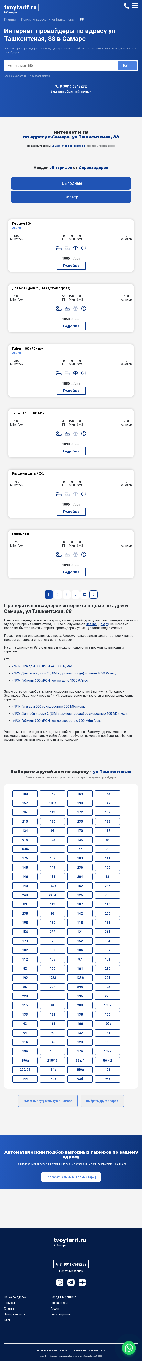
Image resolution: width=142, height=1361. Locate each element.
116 (107, 904)
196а (25, 1060)
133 (25, 1015)
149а (52, 1079)
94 (25, 1033)
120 (80, 1042)
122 (52, 1015)
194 (25, 1051)
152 (80, 941)
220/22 (25, 1070)
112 (25, 959)
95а (107, 1079)
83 (25, 904)
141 (107, 858)
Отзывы (9, 1308)
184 (107, 941)
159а (80, 1070)
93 (25, 1024)
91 (52, 1005)
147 (107, 803)
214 (107, 932)
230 (80, 821)
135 (80, 840)
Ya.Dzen (82, 1282)
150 (107, 1015)
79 (107, 849)
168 (107, 1042)
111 (52, 1024)
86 (107, 877)
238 (25, 913)
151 (107, 959)
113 (52, 904)
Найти (127, 65)
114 (25, 1042)
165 (107, 794)
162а (52, 886)
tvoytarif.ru (20, 7)
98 (52, 913)
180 (52, 996)
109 (107, 812)
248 (25, 895)
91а (25, 840)
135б (80, 978)
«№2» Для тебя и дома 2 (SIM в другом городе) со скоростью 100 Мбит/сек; (70, 714)
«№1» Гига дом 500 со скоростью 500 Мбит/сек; (48, 706)
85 (25, 987)
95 (52, 831)
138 (80, 1015)
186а (52, 803)
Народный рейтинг (63, 1297)
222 (52, 987)
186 (52, 821)
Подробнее (71, 265)
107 (80, 904)
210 (25, 821)
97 (80, 959)
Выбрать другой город (102, 1101)
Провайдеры (59, 1302)
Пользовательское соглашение (52, 1350)
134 (107, 1033)
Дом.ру (103, 624)
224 (107, 978)
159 (52, 794)
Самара (11, 12)
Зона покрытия (61, 1314)
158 (52, 1051)
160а (25, 849)
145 (52, 1042)
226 (107, 996)
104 (80, 950)
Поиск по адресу (15, 1297)
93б (80, 1079)
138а (107, 1005)
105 (52, 959)
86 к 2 (107, 1060)
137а (107, 1051)
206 (107, 913)
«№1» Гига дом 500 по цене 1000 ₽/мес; (42, 666)
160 (52, 969)
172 (80, 812)
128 (107, 821)
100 (25, 794)
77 (80, 849)
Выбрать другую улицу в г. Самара (47, 1101)
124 (25, 831)
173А (52, 978)
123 (52, 840)
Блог (7, 1320)
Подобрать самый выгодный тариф (71, 1177)
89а (80, 987)
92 (25, 969)
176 (25, 858)
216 (107, 969)
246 (107, 886)
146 (25, 877)
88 (107, 840)
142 (80, 913)
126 (80, 895)
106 (107, 867)
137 (107, 831)
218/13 (52, 1060)
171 (107, 1070)
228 (25, 996)
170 (80, 831)
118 (80, 923)
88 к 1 (80, 1060)
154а (52, 1070)
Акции (55, 1308)
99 (52, 1033)
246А (52, 895)
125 (107, 987)
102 (25, 950)
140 (25, 886)
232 (52, 932)
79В (107, 895)
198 (25, 923)
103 (80, 858)
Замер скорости (14, 1314)
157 (25, 803)
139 (52, 858)
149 (52, 867)
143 (52, 812)
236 (80, 867)
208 (80, 1005)
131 (52, 877)
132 (80, 1033)
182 (107, 950)
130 (52, 923)
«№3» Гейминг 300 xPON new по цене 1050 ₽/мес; (50, 680)
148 (25, 867)
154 (107, 923)
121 (80, 932)
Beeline (91, 624)
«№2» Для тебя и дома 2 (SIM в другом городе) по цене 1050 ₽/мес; (64, 673)
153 (52, 950)
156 (25, 932)
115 (25, 1005)
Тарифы (9, 1302)
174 (80, 1051)
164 (80, 969)
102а (107, 1024)
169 (80, 794)
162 (80, 886)
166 (80, 1024)
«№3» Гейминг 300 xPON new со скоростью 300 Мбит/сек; (56, 721)
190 (80, 803)
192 (25, 978)
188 (52, 849)
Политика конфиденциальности (89, 1350)
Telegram (71, 1282)
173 (25, 941)
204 (80, 877)
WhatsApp (59, 1282)
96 (25, 812)
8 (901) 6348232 (73, 86)
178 (52, 941)
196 (80, 996)
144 (25, 1079)
